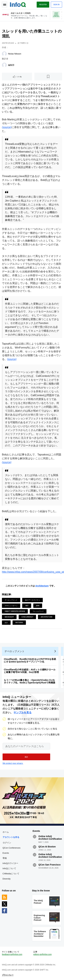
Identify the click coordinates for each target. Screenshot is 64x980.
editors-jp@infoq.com (42, 954)
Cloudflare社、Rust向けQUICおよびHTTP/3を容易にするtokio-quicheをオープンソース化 (30, 660)
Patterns (19, 622)
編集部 (11, 65)
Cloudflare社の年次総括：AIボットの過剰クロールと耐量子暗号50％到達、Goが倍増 (29, 670)
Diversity (7, 879)
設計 (6, 622)
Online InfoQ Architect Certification (50, 837)
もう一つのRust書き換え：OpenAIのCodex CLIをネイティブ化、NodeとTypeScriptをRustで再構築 (29, 681)
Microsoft (9, 617)
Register (43, 4)
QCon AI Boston (47, 846)
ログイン (7, 842)
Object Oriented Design (15, 611)
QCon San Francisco (49, 864)
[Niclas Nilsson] (4, 53)
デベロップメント (11, 600)
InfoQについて (9, 868)
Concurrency (27, 617)
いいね (19, 76)
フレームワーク (38, 611)
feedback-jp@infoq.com (12, 954)
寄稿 (5, 858)
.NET (26, 605)
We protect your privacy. (13, 763)
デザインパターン (11, 605)
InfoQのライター (10, 863)
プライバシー (8, 975)
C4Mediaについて (11, 873)
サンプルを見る (23, 712)
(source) (6, 127)
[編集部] (4, 65)
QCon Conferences (11, 848)
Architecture (42, 585)
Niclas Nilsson (14, 54)
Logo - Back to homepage (18, 4)
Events (6, 853)
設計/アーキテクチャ (32, 600)
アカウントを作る (11, 837)
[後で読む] (48, 76)
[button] (26, 756)
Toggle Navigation (4, 4)
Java (37, 605)
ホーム (6, 832)
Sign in (56, 4)
